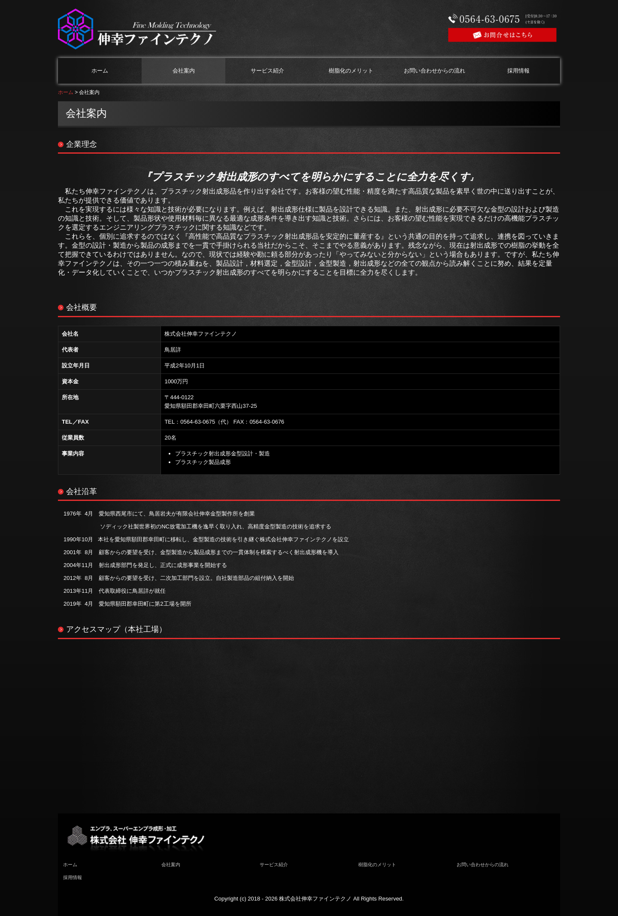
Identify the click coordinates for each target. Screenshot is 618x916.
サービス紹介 (267, 70)
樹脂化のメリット (351, 70)
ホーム (99, 70)
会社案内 (184, 70)
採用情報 (518, 70)
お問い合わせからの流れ (434, 70)
